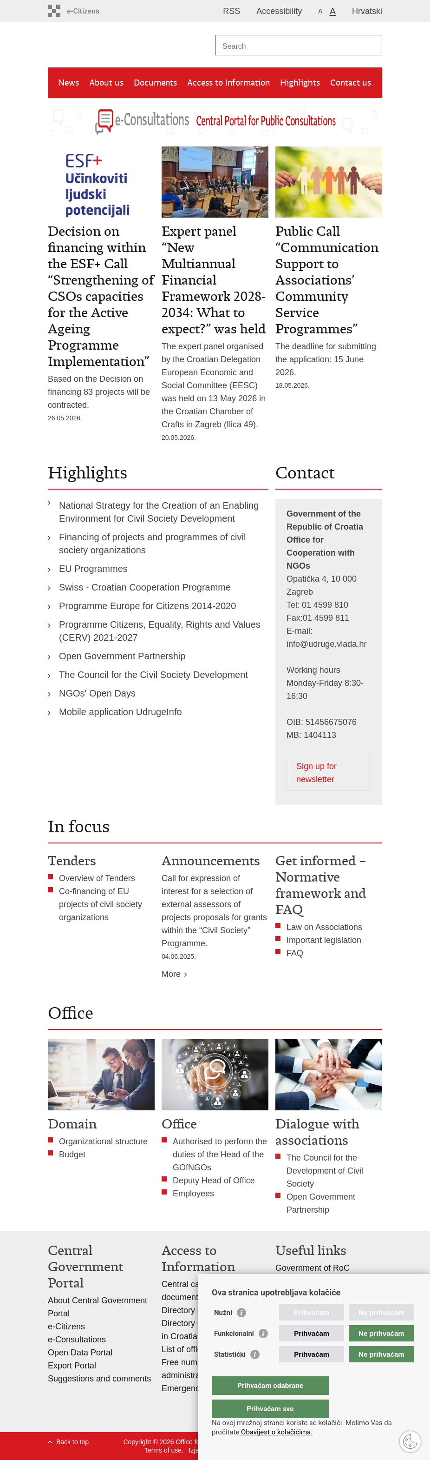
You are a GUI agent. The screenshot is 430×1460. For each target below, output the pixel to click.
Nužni (223, 1331)
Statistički (230, 1373)
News (68, 82)
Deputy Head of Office (214, 1180)
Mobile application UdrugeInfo (120, 712)
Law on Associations (324, 927)
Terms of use (163, 1450)
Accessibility (279, 11)
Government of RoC (312, 1268)
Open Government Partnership (122, 656)
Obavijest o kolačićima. (276, 1432)
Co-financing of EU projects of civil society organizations (100, 904)
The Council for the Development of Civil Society (325, 1170)
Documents (155, 82)
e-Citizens (66, 1326)
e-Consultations (77, 1339)
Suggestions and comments (99, 1378)
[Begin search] (371, 45)
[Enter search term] (288, 46)
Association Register (313, 1281)
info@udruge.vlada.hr (326, 644)
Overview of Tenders (97, 878)
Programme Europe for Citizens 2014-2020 (147, 606)
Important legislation (324, 940)
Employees (193, 1193)
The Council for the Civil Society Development (154, 675)
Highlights (300, 82)
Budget (72, 1154)
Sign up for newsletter (316, 773)
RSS (231, 11)
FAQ (295, 953)
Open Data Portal (80, 1352)
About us (106, 82)
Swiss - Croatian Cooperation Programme (145, 587)
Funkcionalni (234, 1352)
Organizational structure (103, 1141)
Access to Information (228, 82)
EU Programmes (93, 569)
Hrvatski (367, 11)
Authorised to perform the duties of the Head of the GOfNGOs (220, 1154)
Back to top (72, 1442)
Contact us (350, 82)
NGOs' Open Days (97, 693)
